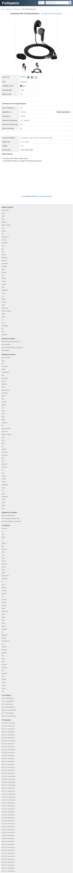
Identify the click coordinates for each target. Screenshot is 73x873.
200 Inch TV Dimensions (8, 693)
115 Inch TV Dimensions (8, 749)
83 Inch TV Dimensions (8, 741)
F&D (3, 222)
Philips (3, 269)
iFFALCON (5, 581)
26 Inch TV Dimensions (8, 815)
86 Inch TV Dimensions (8, 726)
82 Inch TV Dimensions (8, 729)
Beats (3, 357)
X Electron (4, 638)
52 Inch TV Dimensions (8, 735)
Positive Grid (5, 207)
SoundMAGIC (5, 342)
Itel (2, 602)
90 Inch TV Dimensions (8, 856)
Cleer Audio (5, 422)
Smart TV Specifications (8, 677)
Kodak (3, 578)
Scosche (4, 210)
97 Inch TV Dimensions (8, 853)
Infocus (4, 537)
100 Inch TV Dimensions (8, 720)
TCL (3, 266)
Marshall (4, 192)
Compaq (4, 237)
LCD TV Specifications (8, 671)
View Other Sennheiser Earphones (51, 13)
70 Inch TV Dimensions (8, 696)
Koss (3, 369)
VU (2, 510)
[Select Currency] (41, 2)
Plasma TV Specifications (9, 680)
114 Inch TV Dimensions (8, 767)
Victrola (4, 225)
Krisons (4, 251)
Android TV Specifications (9, 686)
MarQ (3, 384)
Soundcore (5, 213)
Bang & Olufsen (6, 195)
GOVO (3, 284)
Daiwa (3, 593)
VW (3, 641)
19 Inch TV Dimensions (8, 844)
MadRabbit (5, 260)
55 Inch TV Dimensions (8, 794)
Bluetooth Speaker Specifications (11, 312)
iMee (3, 632)
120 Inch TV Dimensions (8, 711)
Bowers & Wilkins (6, 281)
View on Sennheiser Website (36, 166)
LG (2, 290)
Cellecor (4, 249)
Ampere (4, 201)
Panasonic (4, 402)
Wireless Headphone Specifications (11, 492)
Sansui (3, 531)
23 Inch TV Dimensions (8, 812)
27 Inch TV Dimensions (8, 773)
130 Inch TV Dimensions (8, 746)
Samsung (4, 305)
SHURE (4, 419)
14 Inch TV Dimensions (8, 823)
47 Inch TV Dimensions (8, 791)
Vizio (3, 198)
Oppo (3, 387)
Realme (4, 375)
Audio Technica (6, 328)
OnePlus (4, 372)
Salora (3, 540)
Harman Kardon (6, 399)
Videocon (4, 534)
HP (2, 440)
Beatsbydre (5, 278)
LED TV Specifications (8, 668)
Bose (3, 216)
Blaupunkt (4, 228)
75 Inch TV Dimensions (8, 776)
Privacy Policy (6, 861)
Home (3, 9)
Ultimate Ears (5, 180)
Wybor (3, 596)
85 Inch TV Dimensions (8, 714)
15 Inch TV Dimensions (8, 803)
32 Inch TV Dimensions (8, 708)
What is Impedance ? (63, 112)
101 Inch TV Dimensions (8, 764)
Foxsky (4, 254)
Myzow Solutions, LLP (64, 870)
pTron (3, 293)
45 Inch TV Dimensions (8, 847)
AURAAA (4, 617)
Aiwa (3, 246)
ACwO (3, 287)
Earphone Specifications (8, 486)
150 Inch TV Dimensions (8, 755)
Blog (3, 864)
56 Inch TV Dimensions (8, 738)
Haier (3, 522)
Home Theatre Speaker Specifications (12, 318)
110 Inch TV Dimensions (8, 850)
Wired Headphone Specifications (11, 489)
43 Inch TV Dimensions (8, 809)
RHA (3, 411)
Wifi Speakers (5, 321)
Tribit (3, 186)
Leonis (3, 655)
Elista (3, 240)
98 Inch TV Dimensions (8, 732)
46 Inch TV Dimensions (8, 785)
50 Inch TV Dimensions (8, 826)
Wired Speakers (6, 315)
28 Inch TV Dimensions (8, 818)
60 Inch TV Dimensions (8, 702)
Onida (3, 543)
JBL (3, 219)
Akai (3, 661)
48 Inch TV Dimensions (8, 829)
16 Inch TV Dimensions (8, 717)
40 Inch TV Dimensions (8, 705)
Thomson (4, 561)
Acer (3, 614)
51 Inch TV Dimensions (8, 806)
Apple (3, 275)
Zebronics (4, 231)
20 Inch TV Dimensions (8, 832)
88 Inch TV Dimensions (8, 838)
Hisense (4, 272)
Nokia (3, 390)
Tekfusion (4, 354)
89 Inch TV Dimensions (8, 761)
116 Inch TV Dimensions (8, 770)
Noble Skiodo (5, 546)
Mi (2, 299)
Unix (3, 302)
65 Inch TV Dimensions (8, 699)
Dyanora (4, 243)
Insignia (4, 608)
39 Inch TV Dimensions (8, 820)
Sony (3, 189)
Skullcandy (5, 296)
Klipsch (4, 366)
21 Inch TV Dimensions (8, 797)
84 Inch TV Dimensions (8, 841)
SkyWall (4, 623)
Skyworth (4, 599)
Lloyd (3, 528)
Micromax (4, 519)
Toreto (3, 263)
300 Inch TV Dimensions (8, 752)
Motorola (4, 564)
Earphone (9, 9)
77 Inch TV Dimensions (8, 723)
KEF (3, 204)
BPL (3, 516)
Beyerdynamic (6, 360)
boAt (3, 257)
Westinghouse (6, 611)
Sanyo (3, 587)
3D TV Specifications (7, 674)
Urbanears (4, 363)
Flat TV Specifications (8, 683)
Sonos (3, 183)
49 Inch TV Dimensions (8, 835)
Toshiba (4, 513)
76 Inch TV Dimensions (8, 758)
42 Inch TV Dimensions (8, 788)
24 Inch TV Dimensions (8, 782)
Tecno (3, 381)
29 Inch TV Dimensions (8, 800)
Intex (3, 525)
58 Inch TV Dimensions (8, 743)
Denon (3, 351)
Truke (3, 414)
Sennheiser (17, 9)
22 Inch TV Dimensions (8, 779)
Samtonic (4, 644)
